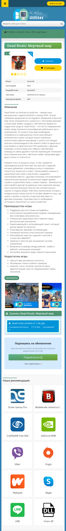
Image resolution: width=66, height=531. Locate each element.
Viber (17, 464)
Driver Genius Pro (17, 407)
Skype (48, 492)
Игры (27, 32)
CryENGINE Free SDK (17, 435)
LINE (17, 521)
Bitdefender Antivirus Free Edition (48, 407)
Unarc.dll (48, 521)
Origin (48, 464)
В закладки (48, 68)
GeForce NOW (48, 435)
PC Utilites (11, 32)
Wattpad (17, 492)
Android (20, 32)
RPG (33, 32)
